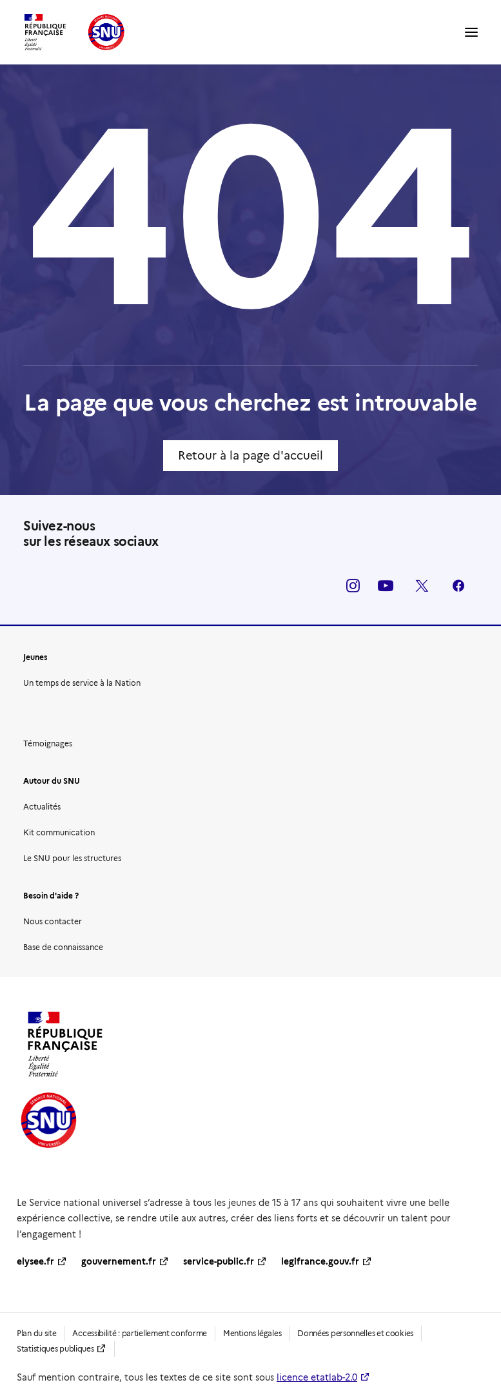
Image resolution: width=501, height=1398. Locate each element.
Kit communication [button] (59, 832)
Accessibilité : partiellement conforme (139, 1333)
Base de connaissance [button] (63, 947)
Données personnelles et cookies (355, 1333)
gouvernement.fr (118, 1261)
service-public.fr (218, 1261)
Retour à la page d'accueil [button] (250, 456)
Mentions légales (252, 1333)
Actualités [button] (42, 806)
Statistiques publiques (55, 1349)
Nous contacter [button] (52, 921)
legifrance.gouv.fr (320, 1261)
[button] (471, 32)
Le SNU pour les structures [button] (72, 858)
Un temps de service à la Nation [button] (82, 683)
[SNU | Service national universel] (74, 32)
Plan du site (36, 1333)
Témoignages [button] (47, 743)
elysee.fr (35, 1261)
